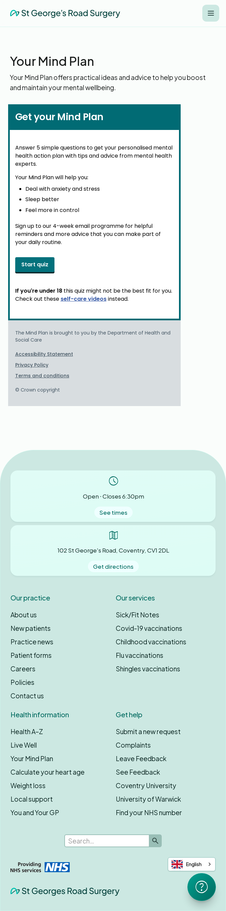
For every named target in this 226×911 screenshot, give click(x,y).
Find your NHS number (149, 812)
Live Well (23, 745)
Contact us (27, 696)
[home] (63, 13)
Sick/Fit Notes (137, 615)
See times (113, 512)
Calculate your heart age (47, 772)
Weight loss (28, 785)
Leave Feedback (141, 758)
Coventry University (146, 785)
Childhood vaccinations (151, 642)
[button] (210, 13)
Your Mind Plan (31, 758)
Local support (31, 799)
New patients (30, 628)
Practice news (31, 642)
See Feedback (138, 772)
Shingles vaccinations (148, 669)
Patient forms (31, 655)
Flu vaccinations (139, 655)
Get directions (113, 566)
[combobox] (192, 864)
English (187, 864)
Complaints (133, 745)
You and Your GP (34, 812)
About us (23, 615)
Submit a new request (148, 731)
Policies (22, 682)
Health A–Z (26, 731)
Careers (23, 669)
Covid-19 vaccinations (149, 628)
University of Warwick (148, 799)
